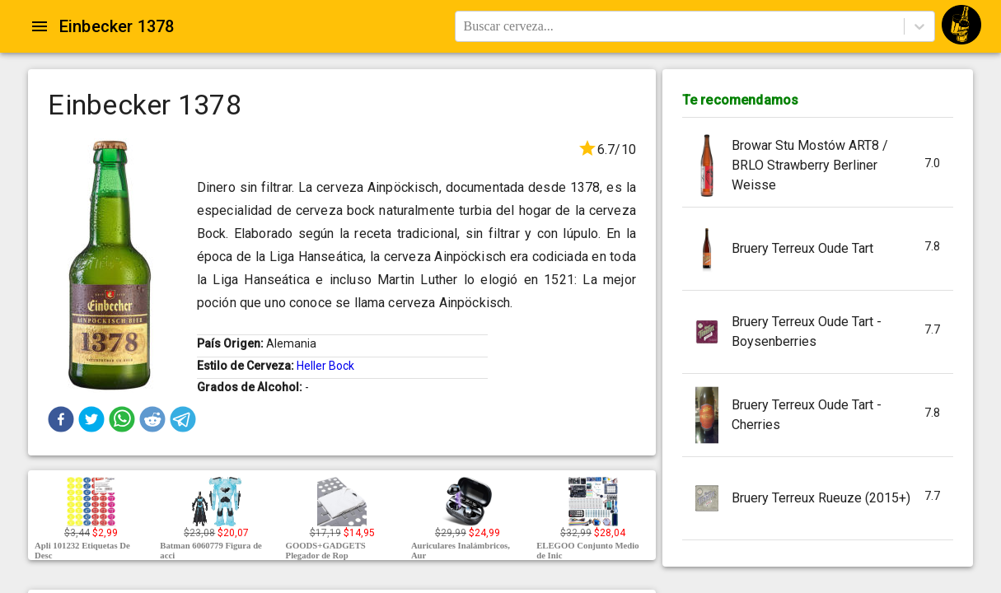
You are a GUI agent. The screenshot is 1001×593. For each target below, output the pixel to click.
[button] (61, 419)
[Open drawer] (39, 26)
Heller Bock (325, 365)
